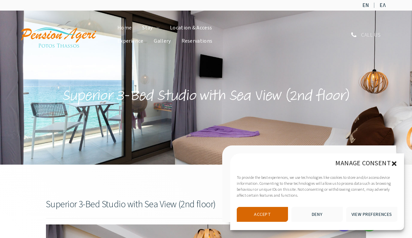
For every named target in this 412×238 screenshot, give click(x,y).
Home (124, 27)
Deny (317, 214)
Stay (147, 27)
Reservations (197, 41)
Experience (130, 41)
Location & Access (191, 27)
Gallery (162, 41)
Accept (262, 214)
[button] (394, 163)
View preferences (371, 214)
